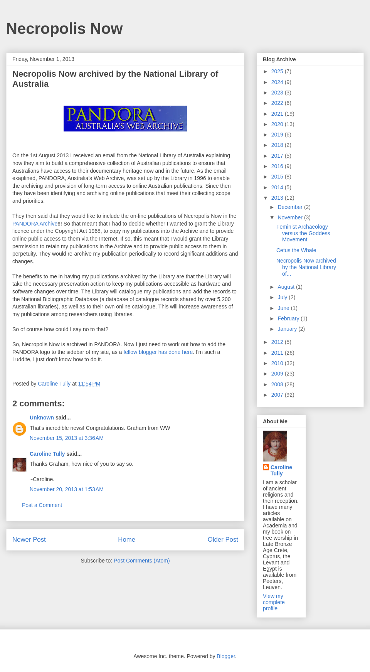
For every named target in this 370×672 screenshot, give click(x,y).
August (287, 287)
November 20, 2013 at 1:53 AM (67, 489)
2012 (278, 342)
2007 (278, 395)
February (289, 318)
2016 (278, 166)
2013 (278, 198)
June (284, 308)
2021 (278, 114)
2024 (278, 82)
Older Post (223, 539)
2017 (278, 156)
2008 (278, 384)
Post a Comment (42, 505)
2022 (278, 103)
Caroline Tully (47, 454)
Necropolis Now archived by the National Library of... (306, 267)
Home (126, 539)
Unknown (42, 417)
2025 (278, 71)
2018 (278, 145)
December (291, 207)
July (283, 297)
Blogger (226, 656)
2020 (278, 124)
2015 (278, 176)
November (291, 217)
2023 (278, 92)
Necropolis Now (64, 28)
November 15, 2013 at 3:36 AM (67, 438)
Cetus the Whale (296, 250)
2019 (278, 134)
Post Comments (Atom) (142, 560)
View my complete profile (274, 602)
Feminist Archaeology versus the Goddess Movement (303, 233)
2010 (278, 363)
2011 (278, 353)
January (288, 329)
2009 (278, 374)
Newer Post (29, 539)
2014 (278, 187)
